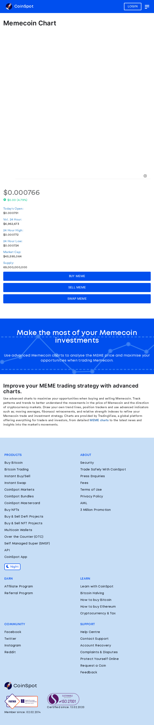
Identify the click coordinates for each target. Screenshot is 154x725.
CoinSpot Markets (19, 489)
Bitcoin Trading (16, 469)
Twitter (10, 639)
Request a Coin (93, 665)
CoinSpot (19, 6)
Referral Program (18, 593)
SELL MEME (77, 287)
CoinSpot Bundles (19, 496)
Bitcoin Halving (92, 593)
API (7, 550)
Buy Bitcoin (13, 463)
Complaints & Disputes (99, 652)
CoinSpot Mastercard (22, 503)
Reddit (10, 652)
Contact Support (94, 639)
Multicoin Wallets (18, 530)
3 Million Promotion (95, 510)
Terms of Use (91, 489)
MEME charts (99, 420)
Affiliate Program (18, 586)
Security (87, 463)
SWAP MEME (77, 298)
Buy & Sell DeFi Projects (23, 516)
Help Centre (90, 632)
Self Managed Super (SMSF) (27, 543)
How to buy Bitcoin (95, 600)
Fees (84, 483)
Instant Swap (15, 483)
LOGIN (133, 6)
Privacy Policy (91, 496)
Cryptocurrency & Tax (98, 613)
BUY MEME (77, 276)
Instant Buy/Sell (17, 476)
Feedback (88, 672)
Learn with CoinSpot (97, 586)
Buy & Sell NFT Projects (23, 523)
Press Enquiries (92, 476)
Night (12, 567)
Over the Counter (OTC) (24, 537)
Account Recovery (95, 645)
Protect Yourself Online (99, 659)
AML (83, 503)
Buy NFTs (11, 510)
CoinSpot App (15, 557)
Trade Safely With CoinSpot (103, 469)
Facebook (12, 632)
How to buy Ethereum (98, 606)
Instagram (12, 645)
